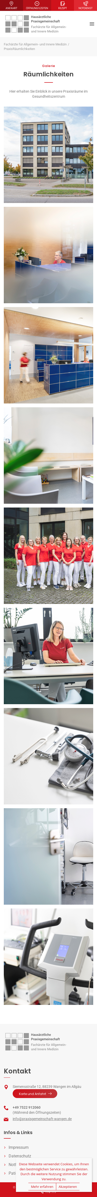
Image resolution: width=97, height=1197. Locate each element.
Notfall (15, 1164)
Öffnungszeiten (37, 5)
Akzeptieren (68, 1186)
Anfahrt (11, 5)
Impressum (19, 1147)
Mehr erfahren (42, 1186)
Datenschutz (20, 1156)
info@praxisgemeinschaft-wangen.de (42, 1119)
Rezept (62, 5)
